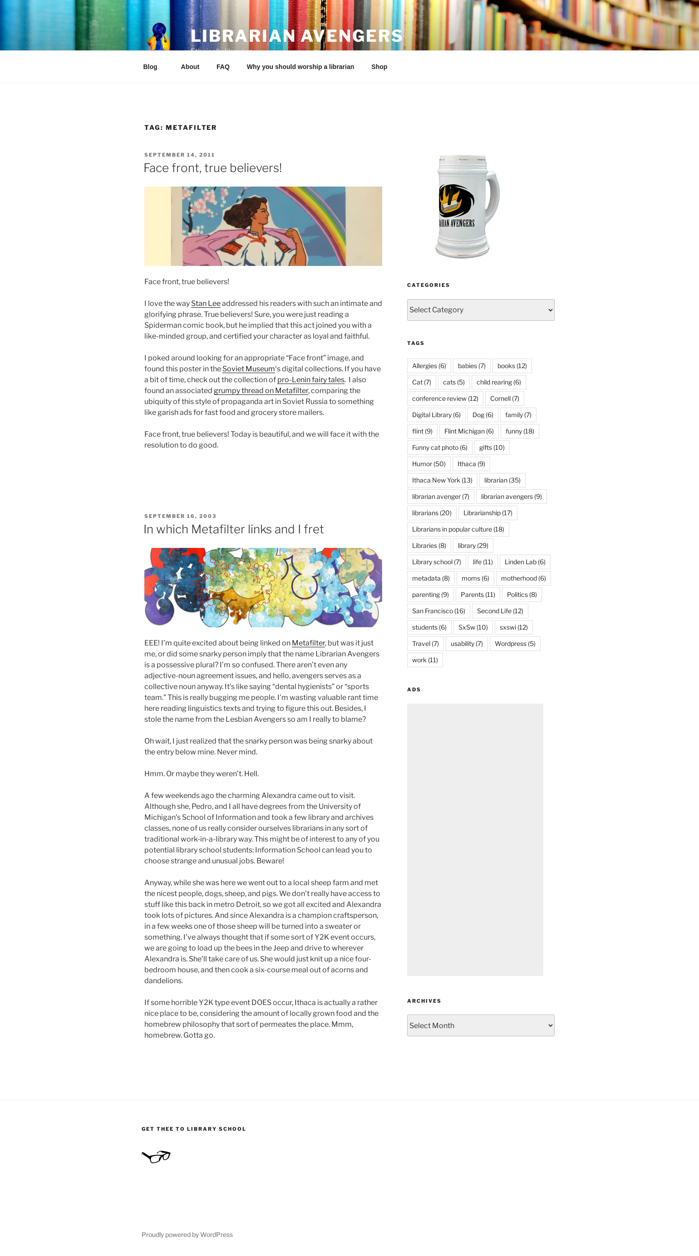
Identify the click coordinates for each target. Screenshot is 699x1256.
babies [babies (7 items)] (472, 365)
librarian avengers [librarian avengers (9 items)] (511, 496)
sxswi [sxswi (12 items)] (514, 627)
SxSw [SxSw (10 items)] (473, 627)
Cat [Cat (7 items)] (421, 382)
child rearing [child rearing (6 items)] (499, 382)
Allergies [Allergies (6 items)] (429, 365)
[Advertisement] (475, 840)
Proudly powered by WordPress (187, 1234)
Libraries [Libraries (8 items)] (429, 545)
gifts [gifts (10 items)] (492, 447)
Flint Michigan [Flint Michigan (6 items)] (469, 431)
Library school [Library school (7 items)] (436, 562)
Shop (379, 66)
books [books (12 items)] (512, 365)
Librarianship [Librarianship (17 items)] (487, 513)
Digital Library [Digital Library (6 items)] (436, 415)
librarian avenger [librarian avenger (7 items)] (440, 496)
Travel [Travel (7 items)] (425, 643)
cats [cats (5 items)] (454, 382)
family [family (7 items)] (518, 415)
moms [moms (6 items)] (475, 578)
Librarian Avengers (297, 36)
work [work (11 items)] (425, 660)
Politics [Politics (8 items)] (522, 594)
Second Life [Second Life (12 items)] (500, 611)
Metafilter (308, 643)
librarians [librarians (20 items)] (432, 513)
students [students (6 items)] (429, 627)
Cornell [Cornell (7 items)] (504, 398)
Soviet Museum (248, 368)
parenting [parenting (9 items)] (430, 594)
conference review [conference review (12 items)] (445, 398)
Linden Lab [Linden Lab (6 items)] (525, 562)
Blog (154, 66)
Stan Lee (206, 303)
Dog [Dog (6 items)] (483, 415)
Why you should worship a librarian (300, 66)
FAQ (223, 66)
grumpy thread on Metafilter (261, 390)
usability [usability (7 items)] (467, 643)
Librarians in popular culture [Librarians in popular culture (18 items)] (458, 529)
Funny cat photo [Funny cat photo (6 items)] (440, 447)
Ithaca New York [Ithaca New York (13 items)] (442, 480)
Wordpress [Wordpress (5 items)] (515, 643)
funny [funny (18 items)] (520, 431)
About (190, 66)
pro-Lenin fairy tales (311, 379)
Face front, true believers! (212, 168)
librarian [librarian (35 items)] (502, 480)
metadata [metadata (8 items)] (431, 578)
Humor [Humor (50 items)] (429, 464)
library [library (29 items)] (473, 545)
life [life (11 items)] (483, 562)
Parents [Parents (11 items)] (478, 594)
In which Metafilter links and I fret (233, 529)
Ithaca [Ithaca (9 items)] (471, 464)
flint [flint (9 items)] (422, 431)
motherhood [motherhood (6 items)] (523, 578)
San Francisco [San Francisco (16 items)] (438, 611)
